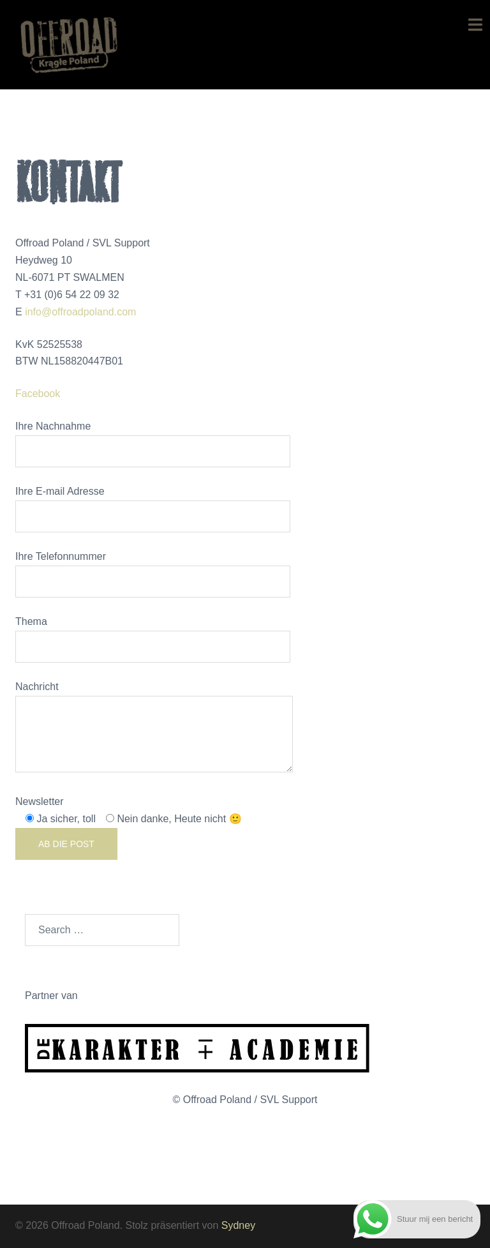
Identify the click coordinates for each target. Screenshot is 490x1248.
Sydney (238, 1225)
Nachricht (154, 727)
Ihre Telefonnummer (152, 569)
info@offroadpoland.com (80, 311)
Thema (152, 634)
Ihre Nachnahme (152, 438)
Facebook (37, 393)
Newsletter (128, 828)
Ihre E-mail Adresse (152, 504)
